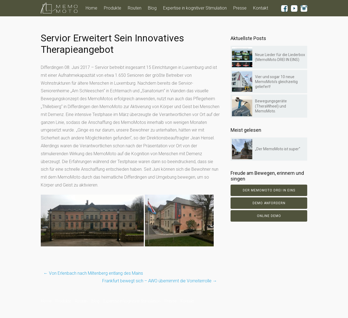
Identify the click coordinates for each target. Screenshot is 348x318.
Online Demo (269, 216)
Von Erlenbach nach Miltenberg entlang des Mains (93, 273)
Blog (152, 8)
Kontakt (260, 8)
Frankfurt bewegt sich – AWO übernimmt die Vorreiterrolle (159, 280)
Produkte (112, 8)
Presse (240, 8)
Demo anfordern (269, 203)
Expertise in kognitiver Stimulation (195, 8)
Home (91, 8)
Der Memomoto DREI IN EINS (269, 190)
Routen (134, 8)
